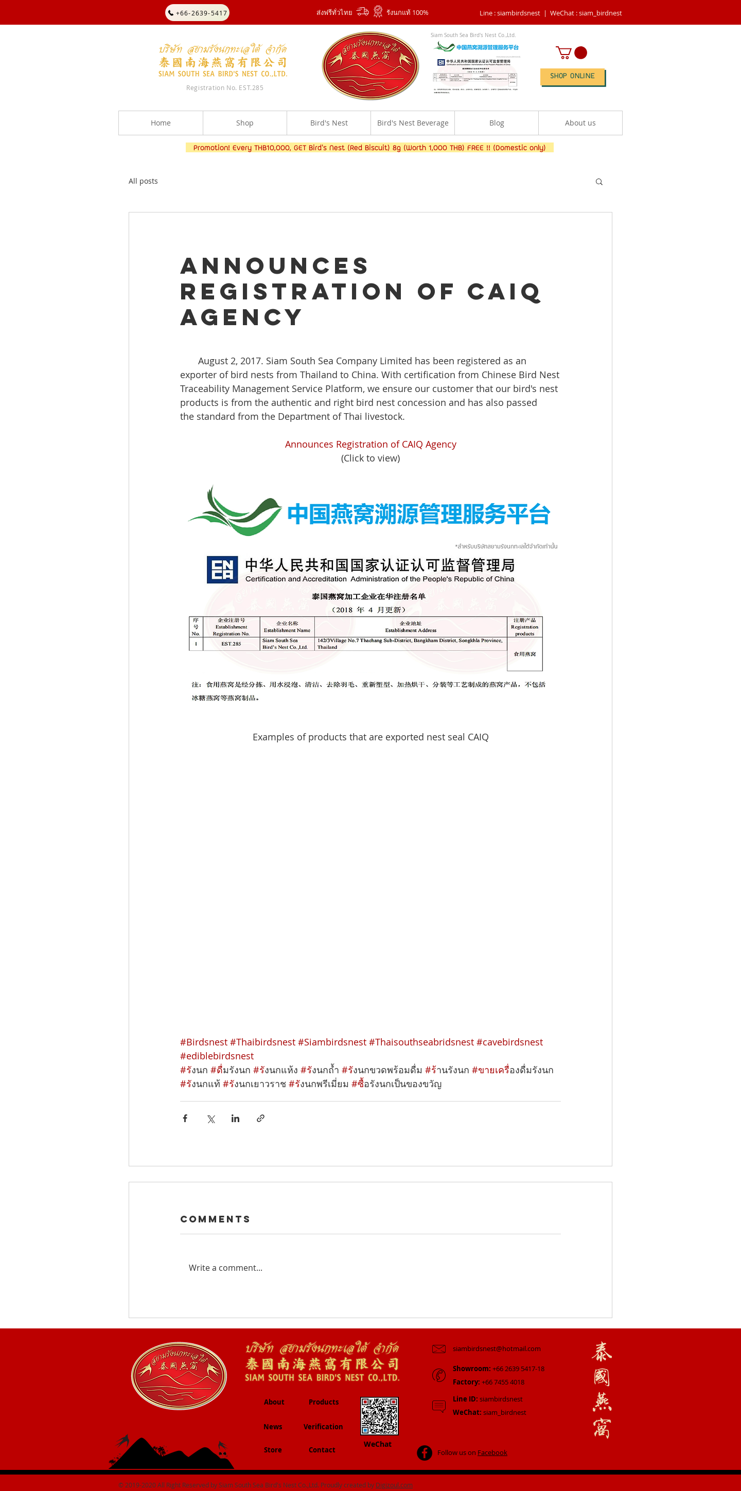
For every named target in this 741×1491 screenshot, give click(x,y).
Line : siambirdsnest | (513, 12)
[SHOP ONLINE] (572, 76)
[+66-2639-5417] (197, 12)
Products (324, 1402)
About (274, 1402)
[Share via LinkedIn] (235, 1118)
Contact (322, 1449)
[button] (586, 12)
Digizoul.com (394, 1485)
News (272, 1426)
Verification (323, 1426)
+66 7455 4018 (488, 1382)
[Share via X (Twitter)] (210, 1118)
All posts (143, 181)
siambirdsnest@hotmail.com (497, 1348)
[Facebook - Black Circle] (424, 1453)
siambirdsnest (488, 1399)
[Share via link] (261, 1118)
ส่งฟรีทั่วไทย (334, 12)
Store (273, 1449)
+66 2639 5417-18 (498, 1368)
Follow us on (472, 1452)
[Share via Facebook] (185, 1118)
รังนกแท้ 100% (407, 12)
